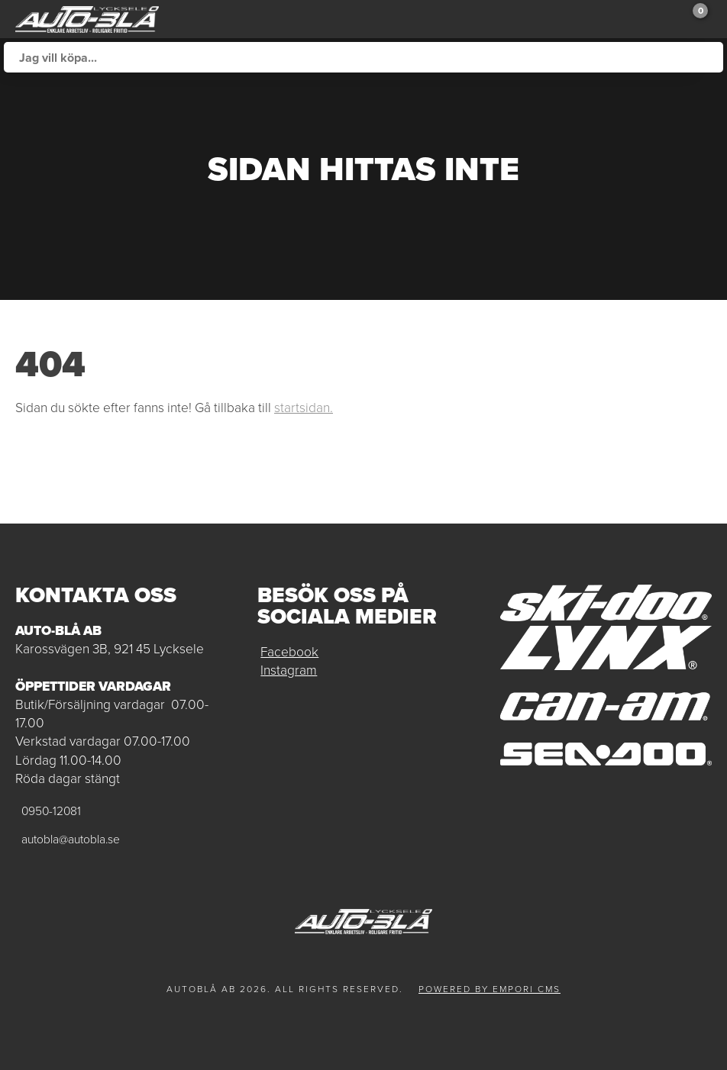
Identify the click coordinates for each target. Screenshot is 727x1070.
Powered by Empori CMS (489, 989)
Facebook (289, 652)
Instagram (288, 670)
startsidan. (303, 407)
